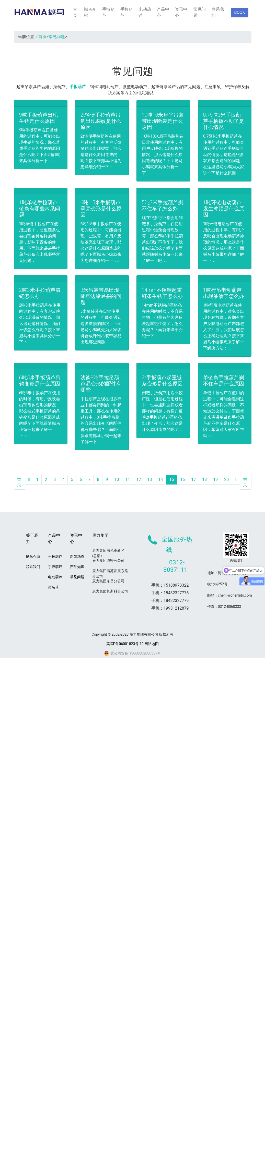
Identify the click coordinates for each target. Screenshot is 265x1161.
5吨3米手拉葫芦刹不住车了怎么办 (162, 205)
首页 (75, 12)
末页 (245, 482)
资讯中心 (181, 12)
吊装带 (53, 587)
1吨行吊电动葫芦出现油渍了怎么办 (223, 293)
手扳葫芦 (108, 12)
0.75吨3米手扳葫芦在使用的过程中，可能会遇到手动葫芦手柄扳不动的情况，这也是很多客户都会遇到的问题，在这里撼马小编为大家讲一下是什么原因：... (223, 154)
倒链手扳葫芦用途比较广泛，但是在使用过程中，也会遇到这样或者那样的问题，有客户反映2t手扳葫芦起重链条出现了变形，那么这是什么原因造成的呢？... (162, 411)
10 (116, 479)
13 (149, 479)
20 (226, 479)
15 (171, 479)
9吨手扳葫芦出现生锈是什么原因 (38, 118)
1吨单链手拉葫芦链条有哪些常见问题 (39, 208)
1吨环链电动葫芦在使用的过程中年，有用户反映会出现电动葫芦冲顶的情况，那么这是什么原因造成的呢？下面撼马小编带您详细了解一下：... (223, 242)
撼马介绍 (90, 12)
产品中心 (163, 12)
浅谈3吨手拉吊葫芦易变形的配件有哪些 (100, 383)
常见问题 (199, 12)
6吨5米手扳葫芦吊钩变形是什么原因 (40, 380)
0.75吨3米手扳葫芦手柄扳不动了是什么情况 (223, 121)
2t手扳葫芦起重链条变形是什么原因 (162, 380)
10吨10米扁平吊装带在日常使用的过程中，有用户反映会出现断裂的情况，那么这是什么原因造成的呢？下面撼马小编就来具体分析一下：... (163, 154)
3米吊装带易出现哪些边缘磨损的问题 (100, 296)
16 (182, 479)
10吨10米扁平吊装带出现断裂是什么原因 (163, 121)
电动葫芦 (145, 12)
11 (127, 479)
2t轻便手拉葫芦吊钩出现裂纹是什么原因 (100, 121)
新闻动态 (77, 556)
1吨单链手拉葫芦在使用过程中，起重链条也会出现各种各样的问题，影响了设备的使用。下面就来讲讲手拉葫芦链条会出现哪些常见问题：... (39, 242)
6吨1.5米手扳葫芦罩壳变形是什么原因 (100, 208)
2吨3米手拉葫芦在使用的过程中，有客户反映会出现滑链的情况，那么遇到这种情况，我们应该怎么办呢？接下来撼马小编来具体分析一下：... (40, 323)
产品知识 (77, 567)
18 (204, 479)
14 (160, 479)
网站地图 (151, 644)
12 (138, 479)
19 (215, 479)
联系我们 (218, 12)
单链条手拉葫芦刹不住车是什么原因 (223, 380)
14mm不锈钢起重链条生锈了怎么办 (162, 293)
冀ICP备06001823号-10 (125, 644)
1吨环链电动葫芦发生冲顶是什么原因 (223, 208)
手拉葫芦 (126, 12)
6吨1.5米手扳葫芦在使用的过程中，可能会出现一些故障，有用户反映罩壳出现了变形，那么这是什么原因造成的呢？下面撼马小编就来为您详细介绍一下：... (100, 242)
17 (193, 479)
